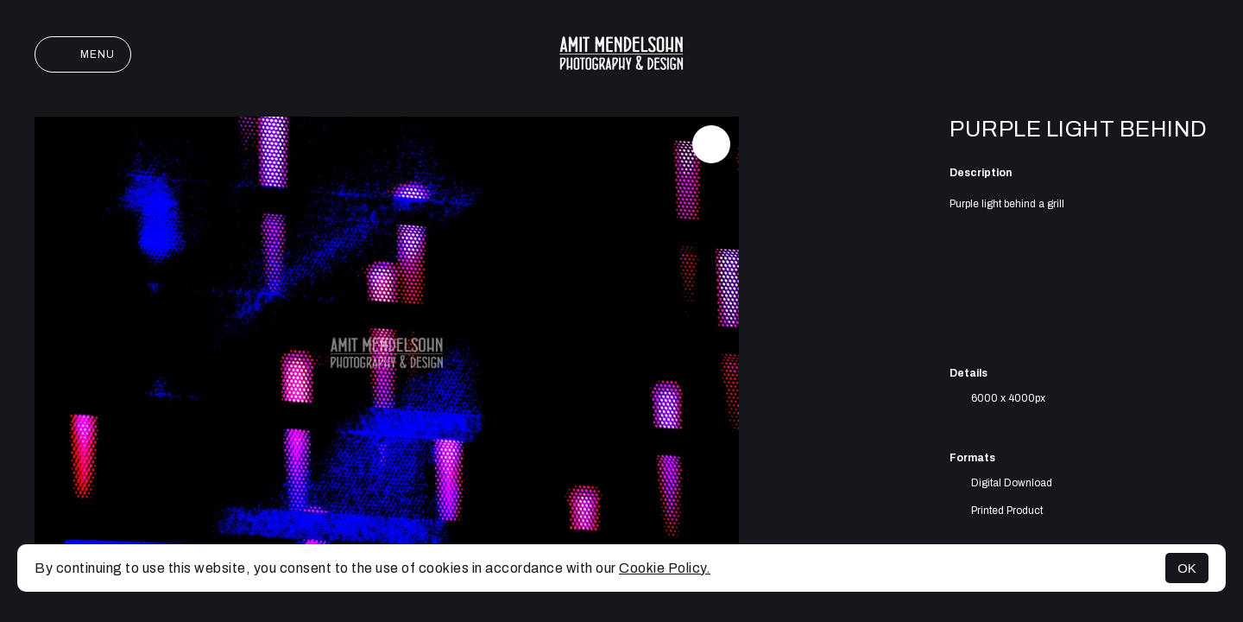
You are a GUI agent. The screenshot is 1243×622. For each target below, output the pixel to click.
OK (1186, 568)
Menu (83, 54)
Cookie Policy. (664, 568)
